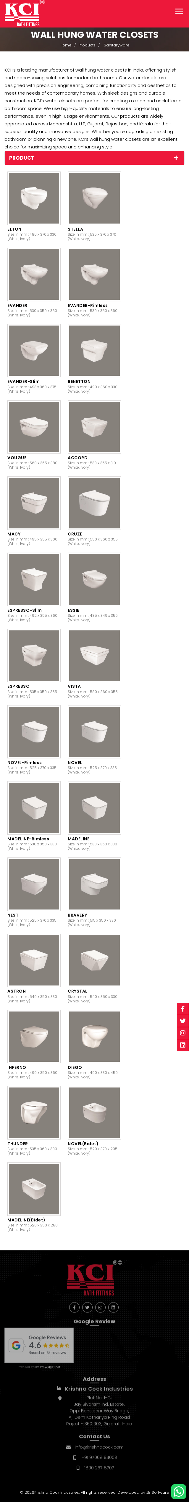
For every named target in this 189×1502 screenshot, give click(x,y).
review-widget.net (47, 1370)
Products (87, 46)
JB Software (157, 1492)
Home (66, 46)
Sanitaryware (117, 46)
